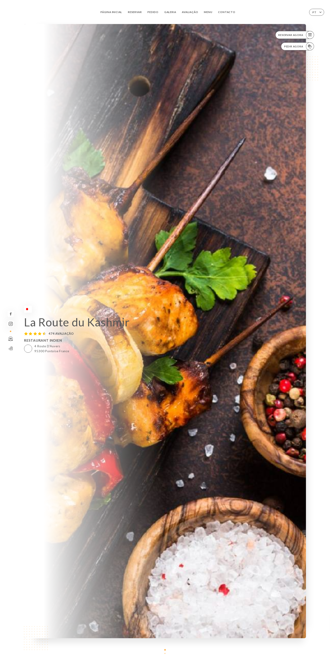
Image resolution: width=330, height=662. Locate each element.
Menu (208, 12)
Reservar (135, 12)
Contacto (226, 12)
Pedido (152, 12)
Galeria (170, 12)
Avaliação (190, 12)
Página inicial (111, 12)
